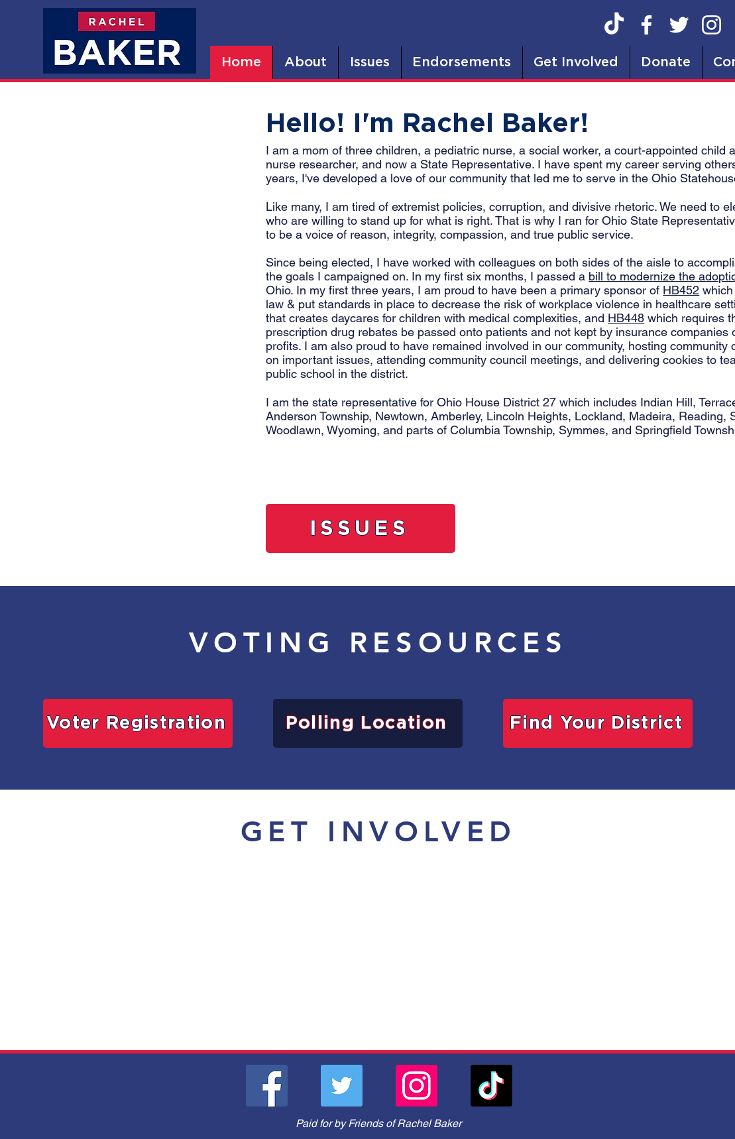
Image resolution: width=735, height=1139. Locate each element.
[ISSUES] (360, 528)
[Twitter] (679, 25)
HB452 (681, 290)
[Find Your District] (598, 723)
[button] (305, 62)
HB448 (626, 318)
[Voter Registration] (138, 723)
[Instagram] (711, 25)
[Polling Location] (368, 723)
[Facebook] (646, 25)
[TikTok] (614, 25)
